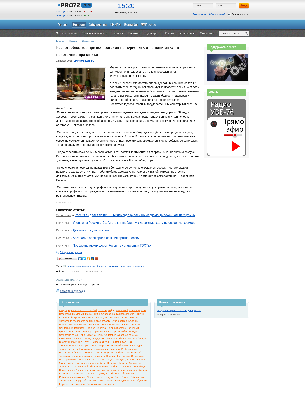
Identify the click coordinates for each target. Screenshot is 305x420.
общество (101, 266)
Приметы (116, 342)
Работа (114, 366)
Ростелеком (138, 359)
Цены (100, 335)
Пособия (122, 331)
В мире (125, 377)
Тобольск (121, 352)
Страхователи (119, 321)
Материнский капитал (119, 345)
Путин (87, 342)
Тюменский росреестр (128, 310)
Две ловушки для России (91, 230)
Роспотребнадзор (137, 338)
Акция (110, 359)
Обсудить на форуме (71, 252)
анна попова (126, 266)
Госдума (108, 377)
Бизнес (88, 352)
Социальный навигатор (71, 328)
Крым (77, 317)
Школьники (65, 338)
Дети (128, 359)
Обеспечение (128, 373)
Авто (117, 377)
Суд (124, 342)
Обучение (141, 380)
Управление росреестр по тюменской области (122, 370)
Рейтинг (140, 314)
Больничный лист (111, 324)
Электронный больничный (101, 384)
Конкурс (133, 331)
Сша (143, 310)
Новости (73, 41)
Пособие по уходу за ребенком (102, 373)
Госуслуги (64, 342)
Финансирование (77, 324)
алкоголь (139, 266)
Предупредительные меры (93, 349)
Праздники (70, 359)
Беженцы (133, 321)
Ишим (135, 328)
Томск (71, 331)
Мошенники (91, 314)
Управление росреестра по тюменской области (84, 321)
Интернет (87, 356)
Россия (70, 363)
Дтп (105, 317)
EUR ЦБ (60, 15)
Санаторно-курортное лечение (121, 335)
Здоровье (135, 317)
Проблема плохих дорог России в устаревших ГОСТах (112, 245)
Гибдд (111, 310)
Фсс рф (77, 380)
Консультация (83, 363)
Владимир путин (101, 342)
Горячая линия (101, 331)
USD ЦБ (60, 11)
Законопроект (66, 345)
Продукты (112, 363)
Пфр (130, 342)
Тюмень (123, 363)
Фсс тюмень (123, 356)
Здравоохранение (86, 370)
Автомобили (98, 363)
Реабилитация (129, 349)
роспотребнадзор (85, 266)
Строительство (95, 377)
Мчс (83, 335)
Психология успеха (104, 352)
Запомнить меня (237, 14)
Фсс (61, 359)
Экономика (63, 215)
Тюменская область (116, 338)
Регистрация (199, 14)
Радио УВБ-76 (222, 108)
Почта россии (106, 380)
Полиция (119, 359)
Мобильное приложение (72, 377)
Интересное (88, 41)
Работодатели (77, 384)
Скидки (63, 310)
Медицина (76, 342)
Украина (91, 335)
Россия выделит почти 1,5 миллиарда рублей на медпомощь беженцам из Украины (135, 215)
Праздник (115, 349)
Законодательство (125, 380)
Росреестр (114, 317)
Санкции (111, 356)
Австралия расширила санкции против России (106, 238)
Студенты (98, 338)
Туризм (98, 317)
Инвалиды (99, 356)
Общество (77, 352)
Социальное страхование (91, 359)
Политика (62, 222)
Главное (77, 338)
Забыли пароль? (217, 14)
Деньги (80, 314)
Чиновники (87, 317)
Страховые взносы (69, 335)
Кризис (63, 331)
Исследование (67, 314)
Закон (62, 363)
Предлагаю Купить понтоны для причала (179, 310)
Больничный (66, 317)
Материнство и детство (71, 373)
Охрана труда (82, 345)
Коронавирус (99, 345)
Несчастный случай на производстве (106, 328)
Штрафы (63, 384)
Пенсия (63, 324)
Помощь (87, 338)
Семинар (86, 331)
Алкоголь (104, 366)
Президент (65, 352)
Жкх (78, 331)
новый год (113, 266)
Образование (90, 380)
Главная (60, 41)
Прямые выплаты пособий (82, 310)
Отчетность (126, 366)
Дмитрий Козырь (84, 60)
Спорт (113, 331)
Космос (126, 324)
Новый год (139, 366)
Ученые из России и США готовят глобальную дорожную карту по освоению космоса (134, 222)
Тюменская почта (68, 349)
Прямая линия (67, 370)
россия (70, 266)
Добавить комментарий (72, 291)
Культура (137, 345)
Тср (129, 328)
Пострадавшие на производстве (116, 314)
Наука (125, 317)
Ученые (102, 310)
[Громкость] (226, 135)
